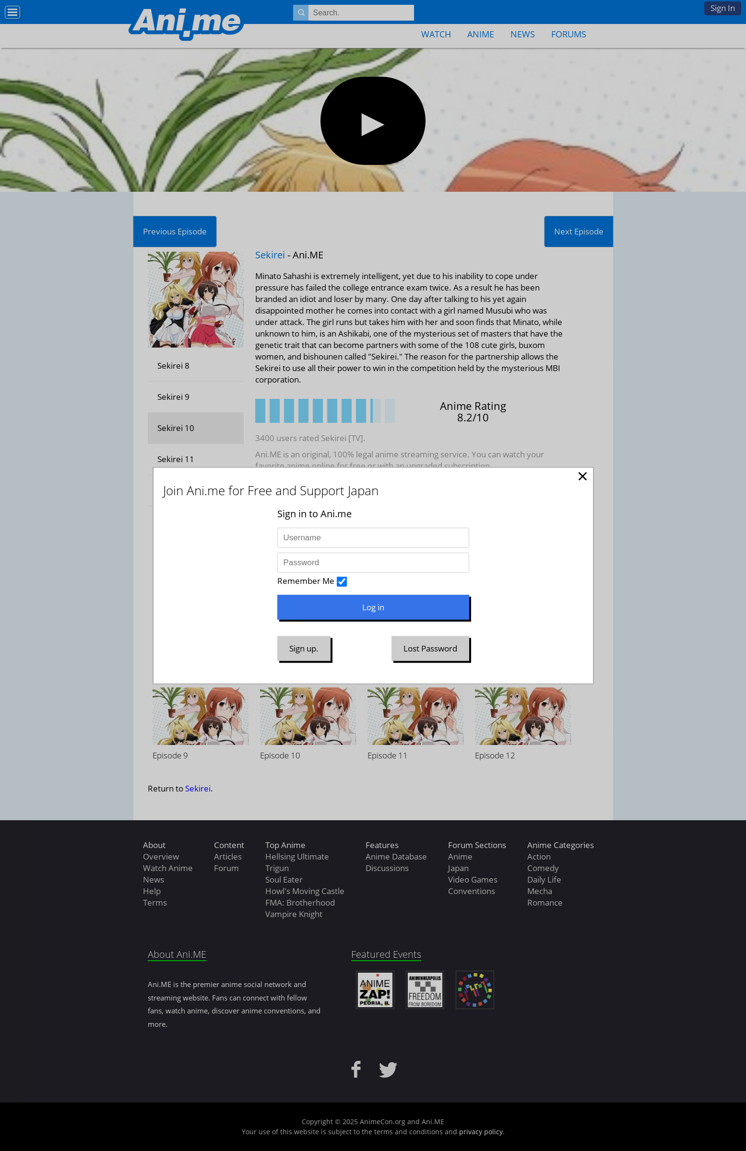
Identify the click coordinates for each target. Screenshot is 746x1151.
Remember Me (305, 580)
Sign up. (304, 648)
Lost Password (430, 648)
